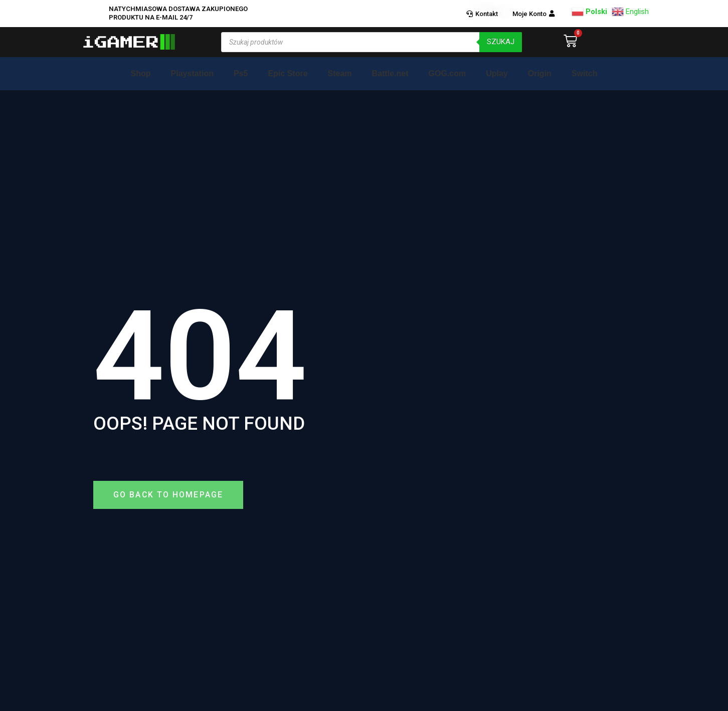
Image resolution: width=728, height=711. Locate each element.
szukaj (500, 41)
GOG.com (447, 73)
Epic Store (287, 73)
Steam (340, 73)
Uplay (497, 73)
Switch (585, 73)
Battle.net (390, 73)
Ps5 (241, 73)
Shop (141, 73)
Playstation (192, 73)
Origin (540, 73)
